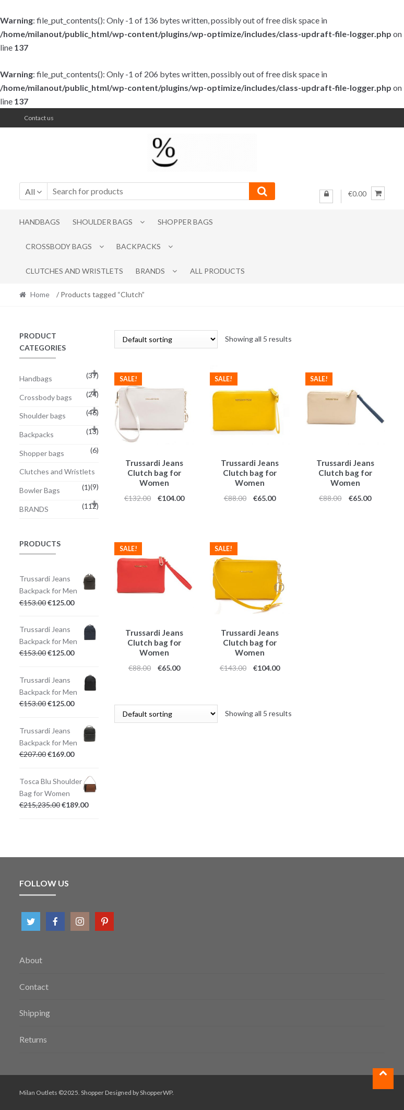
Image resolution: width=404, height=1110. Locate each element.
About (30, 960)
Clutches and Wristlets (74, 270)
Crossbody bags (59, 246)
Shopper (92, 1092)
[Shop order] (166, 339)
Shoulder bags (103, 221)
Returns (33, 1039)
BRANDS (150, 270)
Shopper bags (185, 221)
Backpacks (138, 246)
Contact (34, 986)
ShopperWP (156, 1092)
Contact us (39, 118)
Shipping (34, 1013)
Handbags (39, 221)
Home (40, 294)
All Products (217, 270)
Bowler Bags (39, 490)
